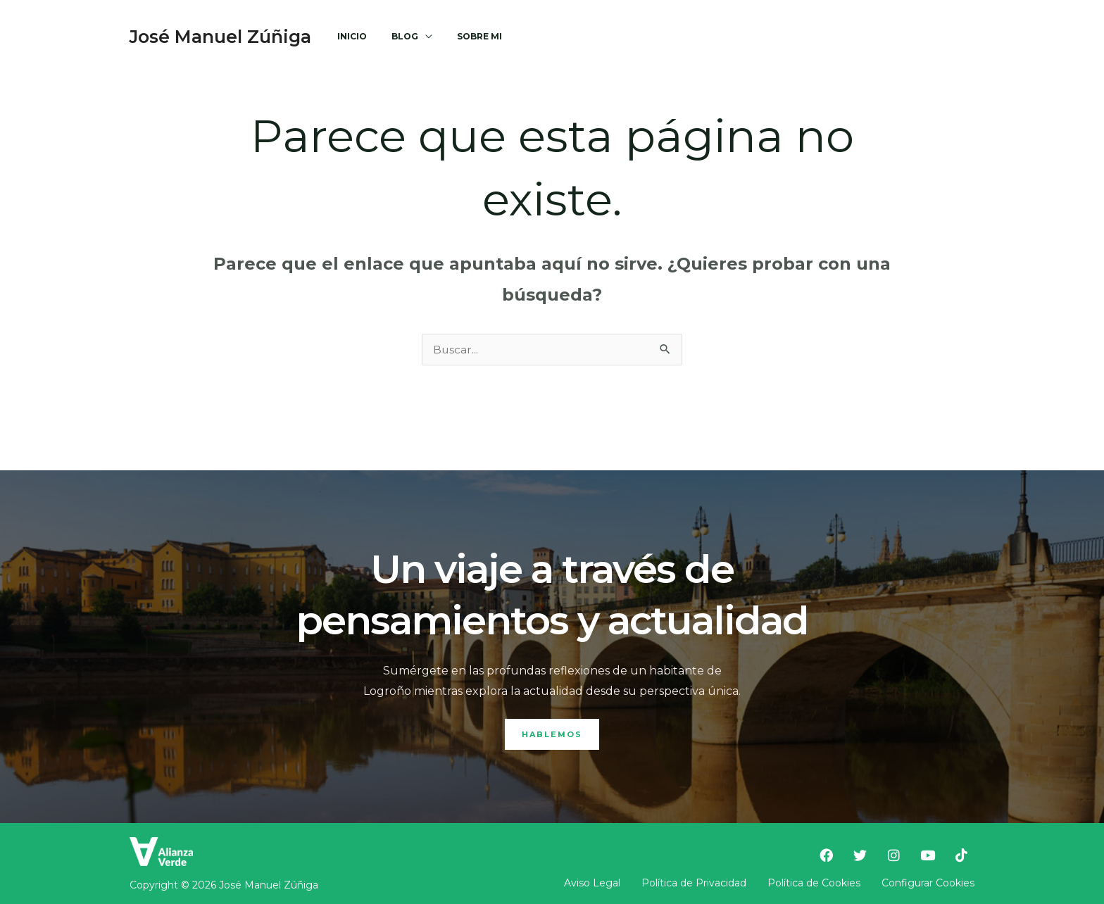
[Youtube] (768, 36)
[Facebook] (666, 36)
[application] (414, 36)
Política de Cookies (813, 883)
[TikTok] (802, 36)
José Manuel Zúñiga (220, 36)
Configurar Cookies (928, 883)
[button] (907, 37)
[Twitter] (700, 36)
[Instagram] (734, 36)
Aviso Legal (592, 883)
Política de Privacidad (693, 883)
